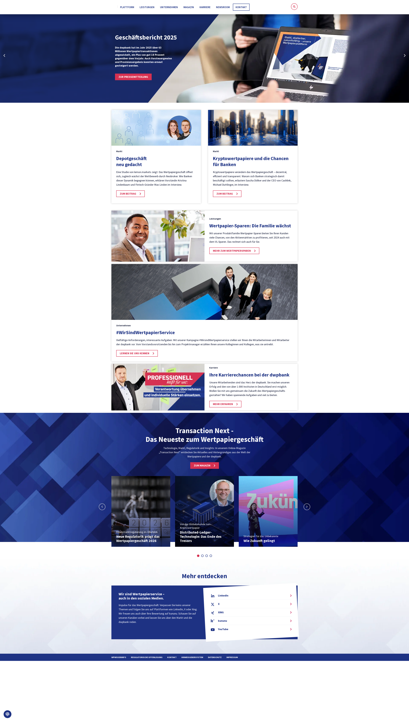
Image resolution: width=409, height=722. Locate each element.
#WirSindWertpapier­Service (145, 334)
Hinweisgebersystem (192, 659)
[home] (125, 7)
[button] (294, 6)
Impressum (232, 659)
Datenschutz (215, 659)
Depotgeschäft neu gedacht (131, 163)
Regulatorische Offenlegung (146, 659)
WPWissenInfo (118, 659)
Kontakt (172, 659)
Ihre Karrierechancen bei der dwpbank (249, 376)
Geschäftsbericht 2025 (146, 39)
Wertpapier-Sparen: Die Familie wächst (250, 227)
